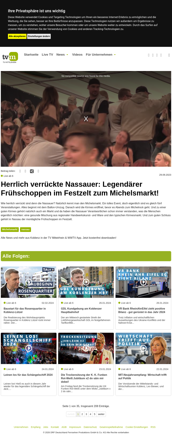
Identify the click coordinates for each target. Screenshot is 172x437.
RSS (153, 427)
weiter (101, 414)
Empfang (36, 427)
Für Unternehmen (99, 54)
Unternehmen (21, 427)
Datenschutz (90, 427)
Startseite (31, 54)
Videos (77, 54)
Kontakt (55, 427)
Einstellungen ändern (39, 36)
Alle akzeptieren (17, 36)
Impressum (75, 427)
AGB (63, 427)
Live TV (47, 54)
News (60, 54)
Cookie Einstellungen (137, 427)
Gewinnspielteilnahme (111, 427)
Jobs (45, 427)
